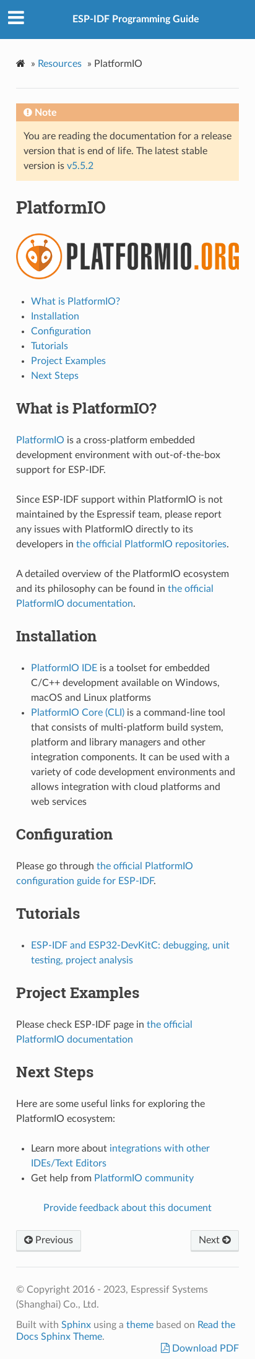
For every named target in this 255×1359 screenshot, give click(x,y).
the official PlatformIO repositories (151, 544)
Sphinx (76, 1325)
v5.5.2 (80, 166)
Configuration (61, 331)
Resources (60, 64)
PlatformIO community (144, 1178)
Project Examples (68, 361)
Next (215, 1240)
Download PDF (204, 1348)
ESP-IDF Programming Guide (135, 19)
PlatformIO (40, 440)
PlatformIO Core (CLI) (77, 713)
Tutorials (49, 346)
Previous (48, 1240)
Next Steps (55, 376)
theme (139, 1325)
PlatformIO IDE (64, 668)
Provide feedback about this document (127, 1208)
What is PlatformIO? (75, 301)
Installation (55, 316)
